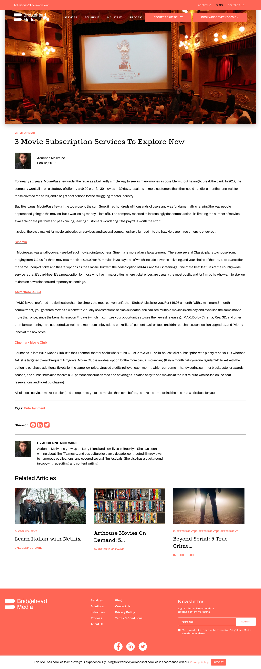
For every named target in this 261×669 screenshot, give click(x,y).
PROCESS (136, 17)
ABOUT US (204, 5)
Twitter (142, 646)
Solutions (97, 606)
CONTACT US (236, 5)
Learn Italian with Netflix (48, 539)
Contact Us (122, 606)
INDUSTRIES (116, 17)
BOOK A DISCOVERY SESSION (219, 17)
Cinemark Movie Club (31, 342)
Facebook (118, 646)
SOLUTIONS (93, 17)
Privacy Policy (125, 612)
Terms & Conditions (129, 618)
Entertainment (25, 132)
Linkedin (130, 646)
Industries (98, 612)
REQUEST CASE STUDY (168, 17)
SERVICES (72, 17)
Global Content (26, 531)
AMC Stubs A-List (28, 292)
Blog (118, 600)
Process (96, 618)
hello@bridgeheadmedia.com (31, 5)
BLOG (219, 5)
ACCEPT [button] (218, 662)
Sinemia (21, 242)
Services (97, 600)
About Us (97, 624)
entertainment (34, 408)
